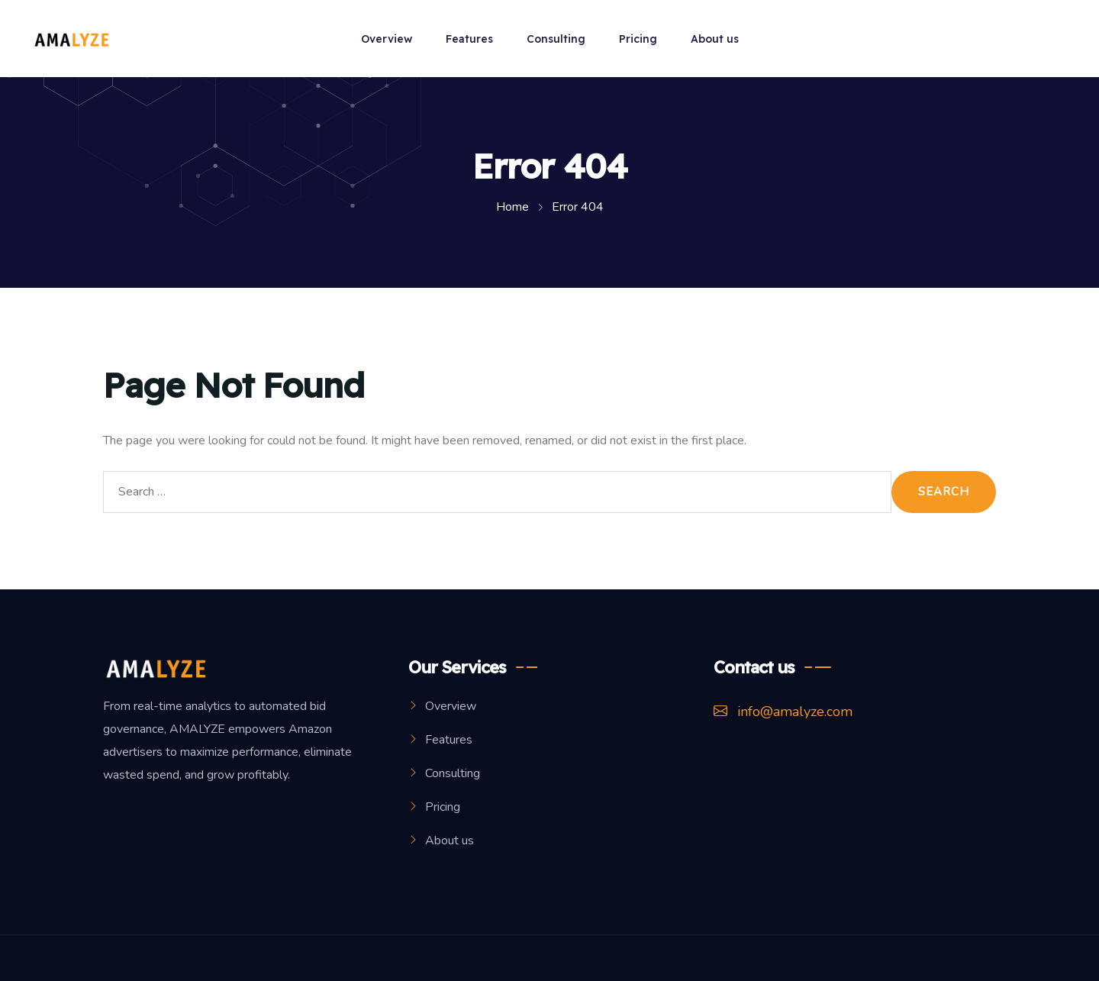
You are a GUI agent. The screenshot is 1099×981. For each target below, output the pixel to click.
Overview (386, 39)
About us (715, 39)
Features (469, 39)
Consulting (556, 39)
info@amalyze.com (783, 711)
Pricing (638, 39)
